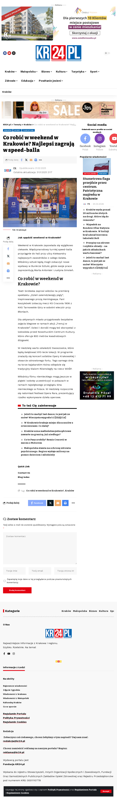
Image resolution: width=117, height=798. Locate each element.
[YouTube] (9, 654)
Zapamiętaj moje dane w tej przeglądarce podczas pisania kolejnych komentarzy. (39, 581)
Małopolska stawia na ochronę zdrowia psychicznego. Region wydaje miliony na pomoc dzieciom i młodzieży (46, 451)
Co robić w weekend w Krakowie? (45, 490)
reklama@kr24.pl (13, 752)
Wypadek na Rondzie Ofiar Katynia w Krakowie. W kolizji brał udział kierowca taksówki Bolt (96, 231)
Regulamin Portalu (14, 713)
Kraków (8, 130)
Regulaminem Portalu (86, 790)
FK (14, 168)
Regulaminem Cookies (18, 793)
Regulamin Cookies (15, 721)
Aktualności (90, 173)
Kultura (103, 611)
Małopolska (80, 611)
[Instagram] (100, 142)
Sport (17, 130)
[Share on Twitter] (26, 159)
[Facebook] (85, 142)
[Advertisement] (97, 322)
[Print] (36, 159)
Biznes (93, 611)
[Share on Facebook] (21, 159)
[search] (97, 53)
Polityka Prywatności (16, 717)
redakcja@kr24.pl (14, 741)
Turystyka (28, 130)
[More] (40, 159)
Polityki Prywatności (59, 790)
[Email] (31, 159)
